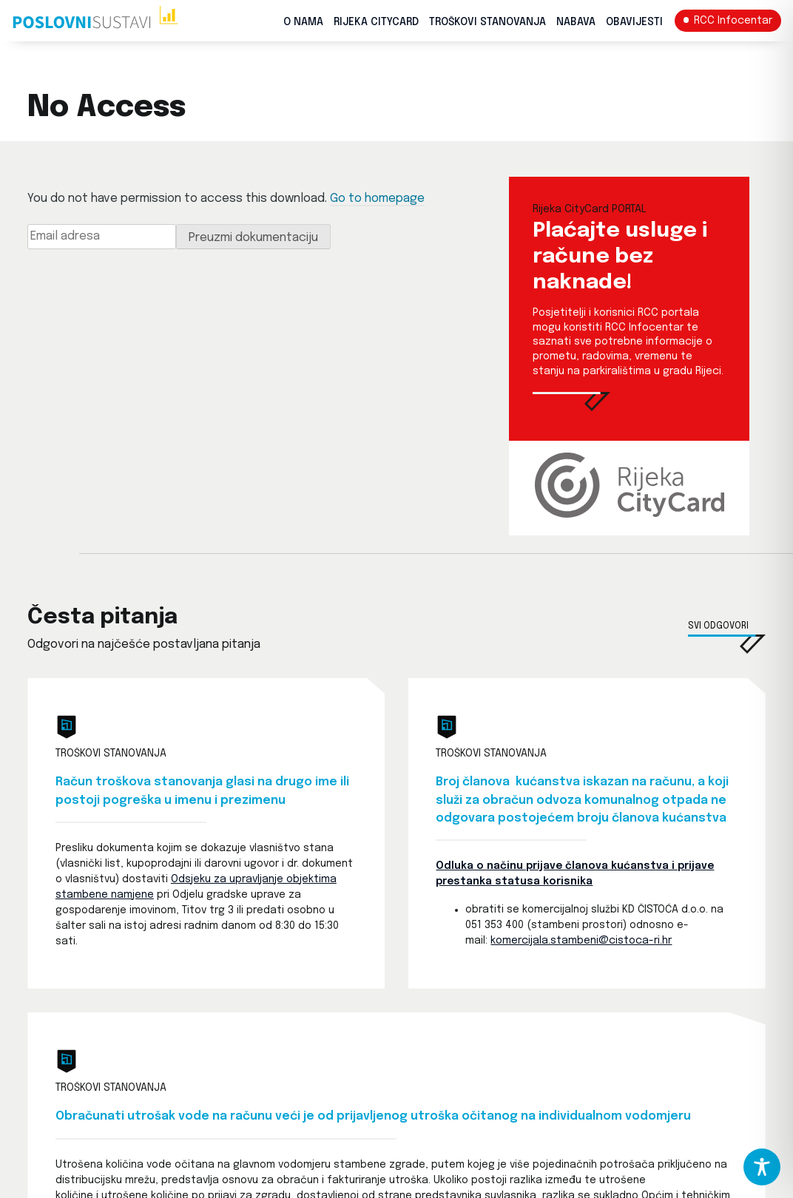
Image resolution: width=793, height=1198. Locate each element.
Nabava (575, 22)
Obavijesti (634, 22)
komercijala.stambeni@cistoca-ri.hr (581, 940)
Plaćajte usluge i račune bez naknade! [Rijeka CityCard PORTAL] (620, 257)
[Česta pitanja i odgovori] (727, 644)
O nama (303, 22)
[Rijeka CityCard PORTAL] (571, 408)
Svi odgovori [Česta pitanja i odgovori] (718, 626)
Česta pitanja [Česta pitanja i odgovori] (102, 617)
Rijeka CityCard (376, 22)
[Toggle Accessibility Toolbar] (762, 1167)
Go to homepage (377, 198)
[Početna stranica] (95, 20)
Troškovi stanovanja (487, 22)
